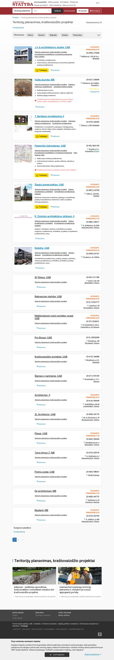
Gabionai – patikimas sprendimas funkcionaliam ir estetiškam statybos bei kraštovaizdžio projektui (34, 590)
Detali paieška (69, 11)
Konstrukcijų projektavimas (62, 123)
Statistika (15, 626)
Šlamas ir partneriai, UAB (48, 375)
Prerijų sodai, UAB (44, 471)
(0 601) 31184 (92, 277)
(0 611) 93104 (92, 376)
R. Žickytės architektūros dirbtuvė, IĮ (54, 216)
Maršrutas (55, 70)
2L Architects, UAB (45, 414)
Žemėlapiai (64, 2)
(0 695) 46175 (92, 414)
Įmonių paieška (40, 2)
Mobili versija (63, 615)
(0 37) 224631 (92, 321)
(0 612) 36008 (92, 356)
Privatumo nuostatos (49, 624)
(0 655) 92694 (92, 439)
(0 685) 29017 (92, 222)
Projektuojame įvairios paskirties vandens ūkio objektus (56, 170)
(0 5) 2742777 (92, 302)
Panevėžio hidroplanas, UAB (50, 145)
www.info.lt (16, 629)
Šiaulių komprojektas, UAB (49, 184)
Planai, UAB (41, 433)
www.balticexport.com (76, 629)
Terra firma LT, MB (45, 452)
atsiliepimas (94, 92)
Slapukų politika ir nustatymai (68, 624)
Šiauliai (65, 35)
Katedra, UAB (42, 248)
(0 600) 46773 (92, 496)
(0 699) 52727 (92, 253)
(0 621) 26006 (92, 79)
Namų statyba (39, 57)
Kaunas (41, 35)
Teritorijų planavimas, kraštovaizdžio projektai (51, 52)
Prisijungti (24, 626)
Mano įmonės (69, 5)
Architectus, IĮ (42, 395)
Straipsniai (74, 2)
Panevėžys (77, 35)
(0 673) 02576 (92, 452)
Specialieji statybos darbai (63, 87)
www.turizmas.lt (37, 629)
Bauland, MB (41, 510)
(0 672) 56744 (92, 516)
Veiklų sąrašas (53, 2)
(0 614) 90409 (92, 401)
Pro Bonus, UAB (43, 337)
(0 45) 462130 (92, 146)
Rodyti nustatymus (93, 654)
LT (98, 3)
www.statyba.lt (49, 629)
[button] (98, 35)
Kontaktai (37, 624)
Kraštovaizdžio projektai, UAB (51, 356)
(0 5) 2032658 (92, 337)
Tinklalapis (41, 70)
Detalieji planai (18, 28)
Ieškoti (57, 11)
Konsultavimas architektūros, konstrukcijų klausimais (53, 54)
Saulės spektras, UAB (25, 624)
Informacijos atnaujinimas (89, 624)
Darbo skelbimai (55, 5)
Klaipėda (53, 35)
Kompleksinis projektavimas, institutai (55, 255)
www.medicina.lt (61, 629)
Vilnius (30, 35)
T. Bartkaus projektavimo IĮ (49, 116)
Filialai (96, 151)
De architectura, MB (45, 491)
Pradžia (15, 615)
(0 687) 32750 (92, 190)
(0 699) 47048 (92, 53)
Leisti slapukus (57, 655)
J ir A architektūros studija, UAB (52, 47)
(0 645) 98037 (92, 472)
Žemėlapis (95, 11)
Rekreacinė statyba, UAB (48, 296)
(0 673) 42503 (92, 122)
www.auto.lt (26, 629)
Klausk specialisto (41, 5)
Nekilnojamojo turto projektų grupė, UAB (54, 317)
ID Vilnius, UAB (43, 277)
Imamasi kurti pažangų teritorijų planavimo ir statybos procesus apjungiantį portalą (75, 590)
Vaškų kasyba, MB (44, 79)
